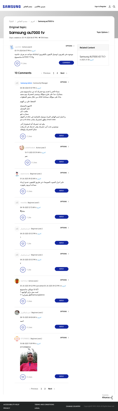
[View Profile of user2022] (18, 47)
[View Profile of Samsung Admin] (26, 83)
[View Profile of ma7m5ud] (24, 281)
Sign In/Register (100, 7)
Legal (37, 408)
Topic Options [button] (102, 32)
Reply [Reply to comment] (61, 136)
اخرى (33, 51)
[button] (70, 46)
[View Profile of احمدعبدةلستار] (25, 229)
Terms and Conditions (44, 405)
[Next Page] (63, 73)
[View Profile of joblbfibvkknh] (30, 148)
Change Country (73, 406)
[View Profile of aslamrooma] (25, 174)
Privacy (6, 408)
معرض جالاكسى (39, 7)
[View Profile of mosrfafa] (24, 203)
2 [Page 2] (57, 73)
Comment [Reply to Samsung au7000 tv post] (66, 63)
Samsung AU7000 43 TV (92, 56)
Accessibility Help (11, 405)
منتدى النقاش (27, 7)
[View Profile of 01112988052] (25, 339)
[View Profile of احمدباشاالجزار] (26, 313)
